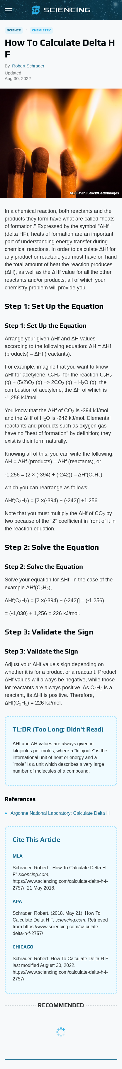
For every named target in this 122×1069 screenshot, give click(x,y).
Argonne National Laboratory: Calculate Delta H (60, 813)
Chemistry (41, 30)
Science (14, 30)
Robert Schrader (28, 65)
